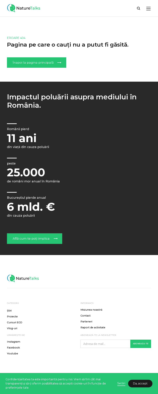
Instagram (13, 341)
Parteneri (86, 321)
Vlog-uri (12, 328)
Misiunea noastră (91, 309)
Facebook (13, 347)
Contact (85, 315)
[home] (24, 8)
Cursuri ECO (14, 322)
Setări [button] (121, 383)
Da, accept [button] (140, 383)
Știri (9, 310)
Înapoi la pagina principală (33, 62)
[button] (147, 8)
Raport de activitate (92, 327)
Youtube (12, 353)
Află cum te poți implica (31, 238)
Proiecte (12, 316)
